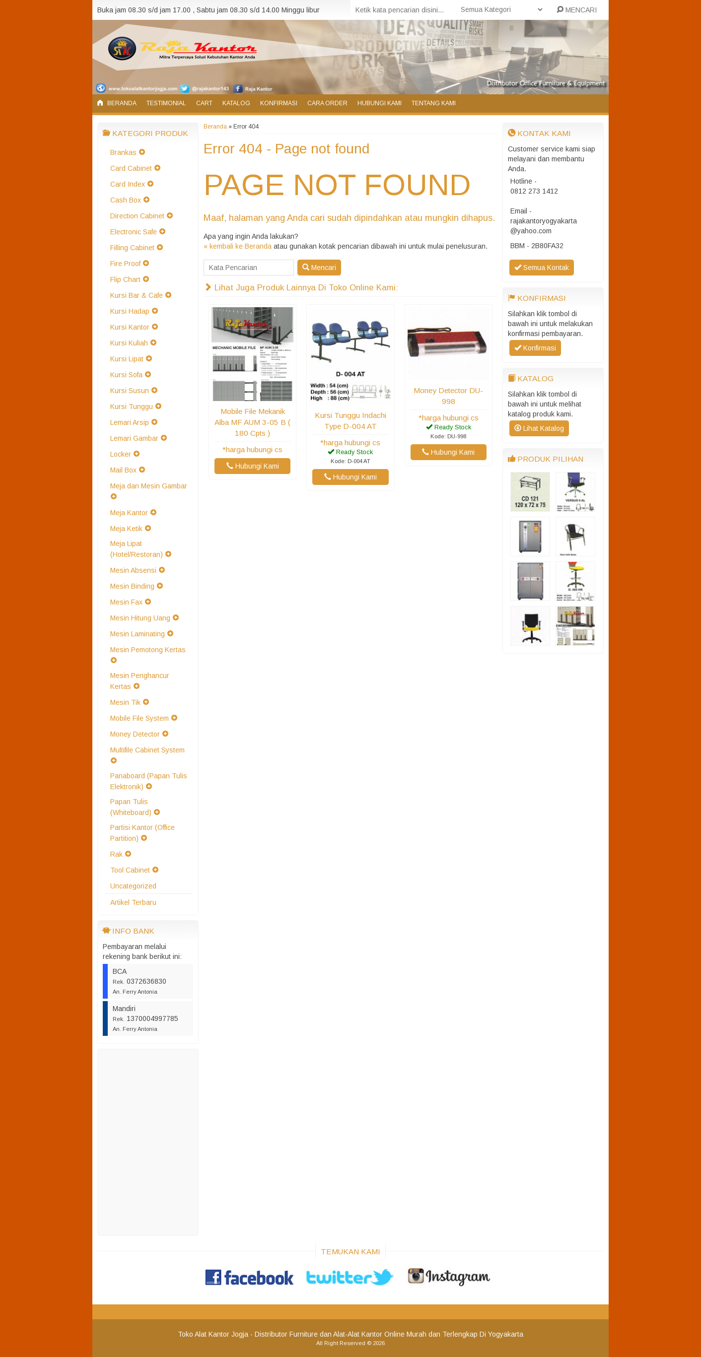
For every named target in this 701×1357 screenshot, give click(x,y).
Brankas (123, 152)
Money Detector (135, 734)
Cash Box (125, 200)
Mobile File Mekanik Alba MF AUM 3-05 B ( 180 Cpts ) (252, 422)
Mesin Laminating (137, 634)
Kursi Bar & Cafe (136, 295)
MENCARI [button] (577, 10)
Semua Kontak (541, 267)
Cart (204, 103)
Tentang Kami (434, 103)
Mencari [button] (319, 267)
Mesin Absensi (133, 570)
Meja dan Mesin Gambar (148, 486)
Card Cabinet (131, 168)
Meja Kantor (129, 513)
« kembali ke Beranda (238, 246)
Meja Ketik (126, 529)
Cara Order (327, 103)
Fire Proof (125, 264)
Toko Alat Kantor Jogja (213, 1334)
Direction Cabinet (137, 216)
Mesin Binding (132, 586)
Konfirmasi (278, 103)
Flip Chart (125, 279)
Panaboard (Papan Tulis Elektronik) (148, 781)
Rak (116, 854)
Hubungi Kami (379, 103)
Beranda (117, 103)
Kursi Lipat (126, 359)
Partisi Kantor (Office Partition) (142, 832)
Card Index (127, 184)
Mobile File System (139, 718)
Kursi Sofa (126, 375)
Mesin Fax (126, 602)
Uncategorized (133, 886)
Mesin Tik (125, 702)
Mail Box (123, 470)
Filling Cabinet (132, 248)
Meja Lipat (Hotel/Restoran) (136, 549)
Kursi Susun (129, 391)
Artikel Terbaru (133, 902)
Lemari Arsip (129, 422)
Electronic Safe (133, 232)
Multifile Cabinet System (147, 750)
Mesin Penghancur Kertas (139, 681)
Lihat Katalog (539, 428)
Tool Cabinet (130, 870)
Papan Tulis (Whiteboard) (130, 807)
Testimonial (166, 103)
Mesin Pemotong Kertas (148, 650)
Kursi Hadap (129, 311)
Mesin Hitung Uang (140, 618)
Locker (120, 454)
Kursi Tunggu (131, 406)
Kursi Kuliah (129, 343)
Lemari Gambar (134, 438)
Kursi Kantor (129, 327)
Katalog (236, 103)
